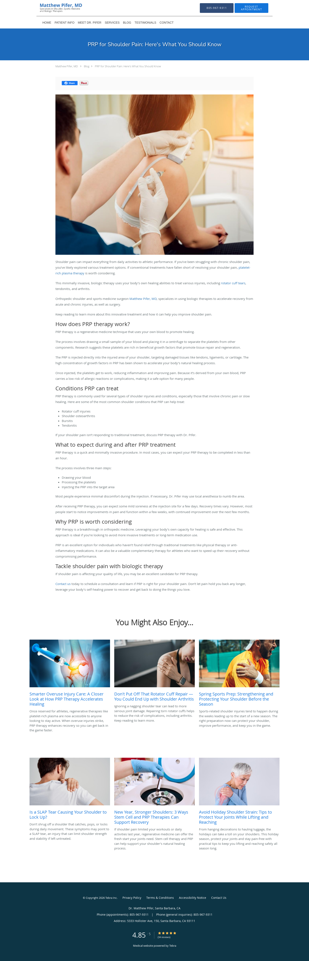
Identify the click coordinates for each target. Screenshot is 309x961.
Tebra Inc (111, 898)
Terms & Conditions (160, 898)
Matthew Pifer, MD (66, 66)
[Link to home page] (54, 8)
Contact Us (218, 898)
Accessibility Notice (192, 898)
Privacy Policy (131, 898)
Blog (86, 66)
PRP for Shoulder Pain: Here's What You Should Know (128, 66)
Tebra (172, 946)
